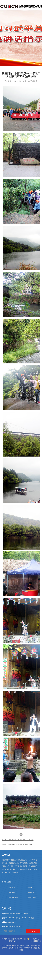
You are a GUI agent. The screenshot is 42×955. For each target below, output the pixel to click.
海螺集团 (11, 887)
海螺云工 (31, 887)
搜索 (33, 931)
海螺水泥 (11, 892)
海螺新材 (31, 892)
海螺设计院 (32, 897)
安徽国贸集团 (13, 897)
